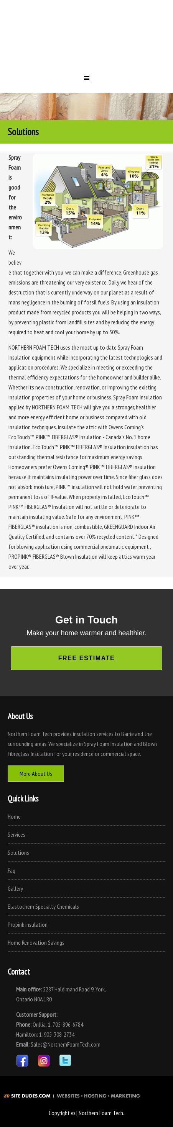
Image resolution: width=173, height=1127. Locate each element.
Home (14, 816)
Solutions (18, 852)
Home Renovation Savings (36, 942)
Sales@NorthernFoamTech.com (66, 1044)
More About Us (36, 773)
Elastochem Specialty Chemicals (43, 906)
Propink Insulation (28, 924)
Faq (11, 870)
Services (16, 834)
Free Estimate (86, 658)
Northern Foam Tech (86, 40)
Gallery (15, 888)
